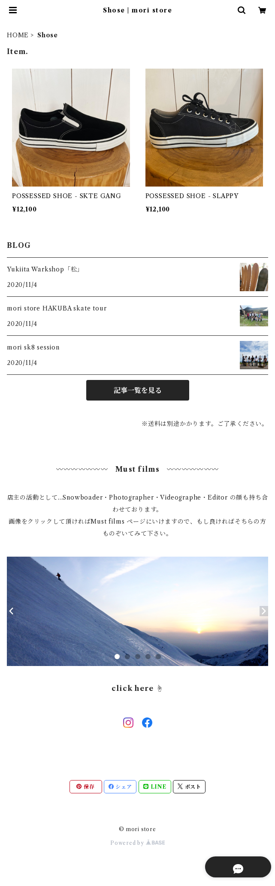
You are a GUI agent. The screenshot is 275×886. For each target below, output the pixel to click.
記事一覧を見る (138, 390)
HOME (18, 35)
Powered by (137, 843)
